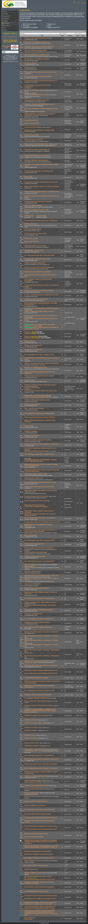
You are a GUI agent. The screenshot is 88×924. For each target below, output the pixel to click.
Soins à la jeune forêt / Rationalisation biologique (38, 701)
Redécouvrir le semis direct (32, 388)
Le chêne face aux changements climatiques (37, 785)
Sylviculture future (30, 380)
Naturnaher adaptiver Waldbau (33, 205)
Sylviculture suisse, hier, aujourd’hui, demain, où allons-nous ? (42, 575)
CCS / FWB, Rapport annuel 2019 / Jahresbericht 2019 (39, 454)
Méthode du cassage (30, 735)
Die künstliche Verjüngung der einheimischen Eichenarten (40, 448)
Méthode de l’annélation (31, 727)
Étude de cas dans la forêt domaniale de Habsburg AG (39, 267)
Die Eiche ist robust (30, 796)
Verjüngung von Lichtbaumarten (33, 350)
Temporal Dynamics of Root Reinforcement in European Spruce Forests (42, 358)
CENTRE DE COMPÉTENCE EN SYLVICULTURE (37, 95)
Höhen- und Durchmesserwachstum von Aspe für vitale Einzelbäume (40, 372)
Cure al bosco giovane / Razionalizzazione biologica (39, 705)
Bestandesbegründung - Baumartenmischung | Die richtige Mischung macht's (41, 303)
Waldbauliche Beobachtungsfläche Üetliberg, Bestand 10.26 (41, 670)
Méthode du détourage (31, 720)
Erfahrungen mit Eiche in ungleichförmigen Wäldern (39, 609)
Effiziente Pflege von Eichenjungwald (35, 395)
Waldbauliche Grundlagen (32, 746)
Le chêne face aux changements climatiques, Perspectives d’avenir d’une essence (40, 661)
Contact (5, 30)
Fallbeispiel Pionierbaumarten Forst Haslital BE (37, 155)
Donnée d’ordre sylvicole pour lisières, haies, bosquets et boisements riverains (40, 514)
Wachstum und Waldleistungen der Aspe (36, 367)
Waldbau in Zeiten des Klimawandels (35, 556)
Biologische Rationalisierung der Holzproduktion (38, 851)
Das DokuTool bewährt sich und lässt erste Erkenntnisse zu (41, 81)
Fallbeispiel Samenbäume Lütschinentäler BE (37, 149)
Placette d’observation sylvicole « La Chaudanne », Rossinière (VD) (41, 636)
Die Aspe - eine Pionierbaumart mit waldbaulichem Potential (41, 295)
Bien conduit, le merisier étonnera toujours (36, 865)
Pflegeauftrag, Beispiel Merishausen (34, 505)
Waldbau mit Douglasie (31, 431)
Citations (5, 21)
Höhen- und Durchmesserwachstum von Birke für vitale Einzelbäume (40, 420)
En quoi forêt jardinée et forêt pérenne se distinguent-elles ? (41, 826)
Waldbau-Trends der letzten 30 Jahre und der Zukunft (39, 376)
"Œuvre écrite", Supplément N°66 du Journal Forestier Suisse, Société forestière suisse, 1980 (42, 750)
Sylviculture (6, 18)
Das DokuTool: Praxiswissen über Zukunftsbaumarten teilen (41, 182)
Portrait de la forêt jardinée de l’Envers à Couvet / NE (38, 877)
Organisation (6, 16)
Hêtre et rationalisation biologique (34, 837)
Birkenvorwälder (29, 426)
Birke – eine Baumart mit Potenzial (34, 408)
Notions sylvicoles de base (32, 743)
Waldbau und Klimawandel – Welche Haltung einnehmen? (41, 602)
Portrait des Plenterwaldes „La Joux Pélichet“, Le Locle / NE (41, 847)
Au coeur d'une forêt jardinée (33, 584)
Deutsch (84, 2)
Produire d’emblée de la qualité (33, 873)
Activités (5, 14)
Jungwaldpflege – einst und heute (34, 250)
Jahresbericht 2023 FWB (31, 238)
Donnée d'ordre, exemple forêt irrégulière (36, 506)
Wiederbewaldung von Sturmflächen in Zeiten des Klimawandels (38, 525)
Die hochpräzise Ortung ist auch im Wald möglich (38, 76)
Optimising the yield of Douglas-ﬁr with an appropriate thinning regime (40, 686)
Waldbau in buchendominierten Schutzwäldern (38, 272)
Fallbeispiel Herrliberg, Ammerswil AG (35, 245)
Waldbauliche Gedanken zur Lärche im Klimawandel (39, 290)
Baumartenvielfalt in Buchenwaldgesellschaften (38, 814)
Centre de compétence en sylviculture (35, 805)
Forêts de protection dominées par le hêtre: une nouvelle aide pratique (42, 285)
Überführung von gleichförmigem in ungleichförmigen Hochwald (39, 130)
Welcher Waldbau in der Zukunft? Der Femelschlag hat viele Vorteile (41, 319)
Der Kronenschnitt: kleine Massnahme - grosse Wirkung (40, 518)
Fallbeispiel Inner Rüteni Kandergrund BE (36, 474)
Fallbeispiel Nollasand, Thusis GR (34, 140)
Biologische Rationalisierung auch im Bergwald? (38, 695)
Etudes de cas (6, 25)
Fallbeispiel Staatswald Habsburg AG (35, 263)
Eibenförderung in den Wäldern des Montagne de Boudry (40, 898)
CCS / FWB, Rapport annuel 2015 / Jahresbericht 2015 (39, 619)
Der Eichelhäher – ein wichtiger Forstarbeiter (37, 59)
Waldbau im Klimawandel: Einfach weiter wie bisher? (39, 311)
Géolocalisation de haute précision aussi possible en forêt (40, 72)
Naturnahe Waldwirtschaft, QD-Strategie (36, 552)
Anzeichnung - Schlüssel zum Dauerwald (36, 776)
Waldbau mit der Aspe (31, 224)
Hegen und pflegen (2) (31, 860)
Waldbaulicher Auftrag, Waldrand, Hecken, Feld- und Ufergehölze (39, 511)
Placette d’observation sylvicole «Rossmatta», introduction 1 (41, 768)
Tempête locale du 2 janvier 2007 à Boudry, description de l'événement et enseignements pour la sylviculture (41, 903)
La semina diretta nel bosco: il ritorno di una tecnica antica (41, 391)
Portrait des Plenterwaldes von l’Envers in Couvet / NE (39, 879)
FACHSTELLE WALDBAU (31, 90)
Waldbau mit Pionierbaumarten (33, 345)
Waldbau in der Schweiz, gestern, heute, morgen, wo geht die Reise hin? (42, 579)
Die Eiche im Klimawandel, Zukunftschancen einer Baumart (41, 665)
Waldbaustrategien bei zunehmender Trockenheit (38, 201)
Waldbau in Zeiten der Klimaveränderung (36, 801)
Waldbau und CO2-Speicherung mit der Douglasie (38, 38)
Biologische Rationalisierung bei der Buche (36, 834)
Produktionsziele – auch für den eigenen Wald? (38, 259)
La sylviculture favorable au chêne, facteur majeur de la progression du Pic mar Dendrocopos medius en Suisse (40, 907)
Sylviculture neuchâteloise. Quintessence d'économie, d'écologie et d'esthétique (39, 882)
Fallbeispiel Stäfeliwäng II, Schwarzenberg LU (37, 55)
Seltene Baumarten (30, 918)
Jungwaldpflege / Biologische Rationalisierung (37, 698)
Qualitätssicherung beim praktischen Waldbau (37, 622)
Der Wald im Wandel (30, 63)
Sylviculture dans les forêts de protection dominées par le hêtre (40, 275)
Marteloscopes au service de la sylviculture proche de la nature (42, 522)
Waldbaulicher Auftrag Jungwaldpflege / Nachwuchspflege (41, 490)
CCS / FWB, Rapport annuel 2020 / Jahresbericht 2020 (39, 413)
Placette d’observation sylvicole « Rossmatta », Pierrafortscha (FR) (42, 444)
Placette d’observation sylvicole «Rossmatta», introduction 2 (41, 764)
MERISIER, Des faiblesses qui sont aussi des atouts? (39, 715)
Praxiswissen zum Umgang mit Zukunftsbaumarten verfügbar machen (41, 165)
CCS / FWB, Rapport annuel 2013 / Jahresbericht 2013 (39, 755)
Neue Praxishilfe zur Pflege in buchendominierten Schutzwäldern (38, 280)
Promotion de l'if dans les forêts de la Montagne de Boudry (41, 895)
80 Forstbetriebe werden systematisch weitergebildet (39, 887)
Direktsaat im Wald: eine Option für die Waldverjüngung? (40, 385)
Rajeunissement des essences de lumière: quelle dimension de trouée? (42, 196)
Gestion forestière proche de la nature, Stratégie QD (39, 548)
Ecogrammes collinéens (10, 33)
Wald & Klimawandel (30, 780)
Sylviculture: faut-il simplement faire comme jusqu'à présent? (42, 308)
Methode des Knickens (31, 738)
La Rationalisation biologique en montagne (36, 678)
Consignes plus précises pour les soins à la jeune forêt (39, 487)
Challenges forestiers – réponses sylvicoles (36, 299)
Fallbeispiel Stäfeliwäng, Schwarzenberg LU (36, 160)
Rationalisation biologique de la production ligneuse (39, 854)
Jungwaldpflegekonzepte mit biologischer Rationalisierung (41, 818)
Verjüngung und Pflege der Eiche (34, 614)
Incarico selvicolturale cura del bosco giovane (37, 501)
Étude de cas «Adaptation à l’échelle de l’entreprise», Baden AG (41, 109)
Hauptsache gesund (30, 67)
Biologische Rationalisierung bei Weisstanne (37, 588)
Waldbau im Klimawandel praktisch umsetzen (37, 400)
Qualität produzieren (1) (31, 869)
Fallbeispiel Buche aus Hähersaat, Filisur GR (37, 100)
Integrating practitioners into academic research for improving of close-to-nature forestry (42, 470)
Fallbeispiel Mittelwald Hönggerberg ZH (35, 50)
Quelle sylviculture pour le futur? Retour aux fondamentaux (41, 316)
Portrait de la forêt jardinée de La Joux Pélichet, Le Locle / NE (41, 846)
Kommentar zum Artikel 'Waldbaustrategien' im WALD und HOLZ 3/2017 (41, 593)
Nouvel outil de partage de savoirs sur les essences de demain (42, 186)
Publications (6, 23)
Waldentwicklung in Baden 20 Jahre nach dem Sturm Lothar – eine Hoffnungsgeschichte (42, 465)
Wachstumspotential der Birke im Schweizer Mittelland (40, 417)
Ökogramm (33, 332)
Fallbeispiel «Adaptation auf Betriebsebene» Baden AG (40, 104)
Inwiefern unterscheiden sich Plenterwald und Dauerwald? (41, 829)
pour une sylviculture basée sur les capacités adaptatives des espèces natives (40, 325)
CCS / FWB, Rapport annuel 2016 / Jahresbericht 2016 (39, 598)
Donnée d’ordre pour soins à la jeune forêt (10, 41)
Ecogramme (34, 333)
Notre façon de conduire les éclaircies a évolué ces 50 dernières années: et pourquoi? (42, 682)
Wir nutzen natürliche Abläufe (33, 229)
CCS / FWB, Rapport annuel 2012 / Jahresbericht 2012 (39, 810)
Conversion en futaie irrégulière (33, 127)
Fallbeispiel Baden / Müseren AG (34, 478)
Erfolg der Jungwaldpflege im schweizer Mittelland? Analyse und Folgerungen (41, 772)
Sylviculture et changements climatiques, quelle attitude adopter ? (40, 605)
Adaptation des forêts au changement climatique (38, 440)
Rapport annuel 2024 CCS (32, 123)
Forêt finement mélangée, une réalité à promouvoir (39, 858)
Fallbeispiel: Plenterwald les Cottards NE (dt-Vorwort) (39, 46)
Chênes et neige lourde (31, 567)
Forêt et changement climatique (33, 782)
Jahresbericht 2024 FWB (31, 120)
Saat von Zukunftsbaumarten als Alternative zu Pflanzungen (41, 220)
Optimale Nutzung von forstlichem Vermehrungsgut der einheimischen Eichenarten (40, 114)
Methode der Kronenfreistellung (33, 723)
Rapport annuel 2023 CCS (32, 241)
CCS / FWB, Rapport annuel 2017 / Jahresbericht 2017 (39, 561)
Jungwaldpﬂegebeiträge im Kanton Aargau (36, 891)
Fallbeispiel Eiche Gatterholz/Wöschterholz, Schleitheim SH (41, 144)
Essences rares (29, 919)
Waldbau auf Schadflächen (32, 435)
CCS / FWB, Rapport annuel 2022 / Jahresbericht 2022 (39, 255)
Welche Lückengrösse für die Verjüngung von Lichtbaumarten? (42, 191)
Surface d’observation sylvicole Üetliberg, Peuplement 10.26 (41, 673)
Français (78, 2)
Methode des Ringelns (31, 730)
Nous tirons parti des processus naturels (36, 233)
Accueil (5, 11)
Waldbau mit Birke (30, 341)
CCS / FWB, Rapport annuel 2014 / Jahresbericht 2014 (39, 690)
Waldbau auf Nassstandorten (33, 404)
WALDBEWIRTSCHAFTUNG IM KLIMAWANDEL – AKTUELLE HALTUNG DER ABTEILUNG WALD (41, 460)
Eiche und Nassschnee (31, 535)
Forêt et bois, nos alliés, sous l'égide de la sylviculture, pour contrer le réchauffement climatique (41, 530)
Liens (4, 28)
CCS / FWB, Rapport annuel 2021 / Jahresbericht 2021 (39, 355)
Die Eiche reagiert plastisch (32, 792)
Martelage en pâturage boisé (33, 571)
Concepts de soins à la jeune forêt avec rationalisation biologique (39, 821)
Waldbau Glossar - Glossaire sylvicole (35, 216)
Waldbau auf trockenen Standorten (34, 544)
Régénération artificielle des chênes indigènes (37, 451)
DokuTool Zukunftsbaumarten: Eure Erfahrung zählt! (39, 171)
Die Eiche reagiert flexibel (32, 789)
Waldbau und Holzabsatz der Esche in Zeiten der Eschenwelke (42, 363)
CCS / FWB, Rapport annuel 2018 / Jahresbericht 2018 (39, 540)
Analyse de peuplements (10, 37)
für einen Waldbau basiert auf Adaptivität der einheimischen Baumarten (42, 328)
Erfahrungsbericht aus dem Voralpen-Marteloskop (38, 627)
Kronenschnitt (28, 176)
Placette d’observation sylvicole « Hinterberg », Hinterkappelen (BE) (42, 650)
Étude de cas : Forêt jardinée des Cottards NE (37, 42)
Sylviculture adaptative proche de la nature (36, 210)
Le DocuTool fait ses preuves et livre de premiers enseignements (38, 85)
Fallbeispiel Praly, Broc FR (32, 135)
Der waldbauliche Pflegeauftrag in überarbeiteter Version (40, 482)
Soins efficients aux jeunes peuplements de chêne (38, 397)
